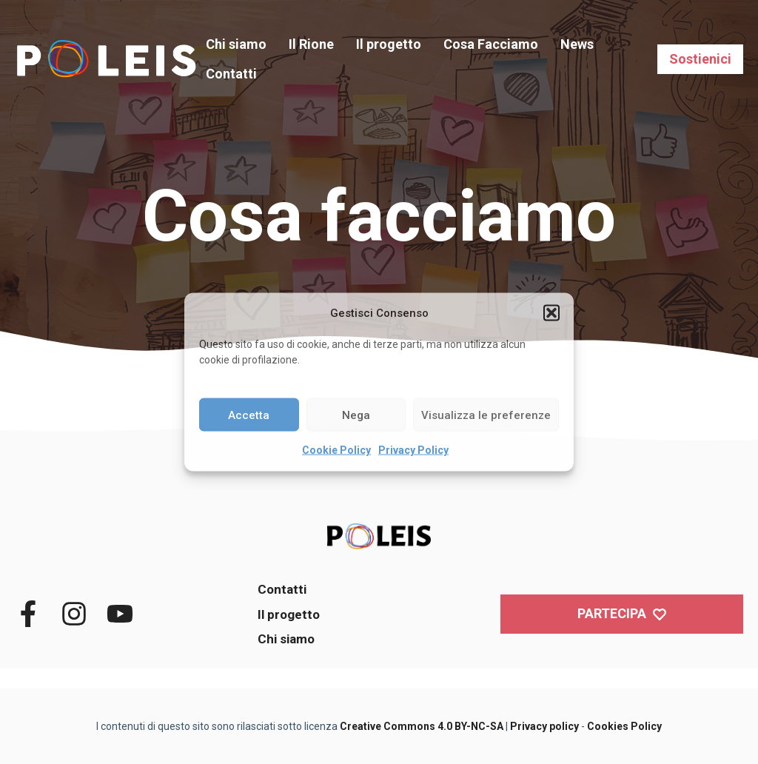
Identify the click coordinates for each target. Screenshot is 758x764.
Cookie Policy (336, 450)
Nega (356, 414)
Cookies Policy (624, 726)
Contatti (231, 73)
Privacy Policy (413, 450)
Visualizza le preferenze (486, 414)
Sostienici (700, 59)
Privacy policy (544, 726)
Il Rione (311, 44)
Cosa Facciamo (490, 44)
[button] (551, 313)
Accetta (248, 414)
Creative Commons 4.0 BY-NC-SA (421, 726)
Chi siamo (236, 44)
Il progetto (388, 44)
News (577, 44)
